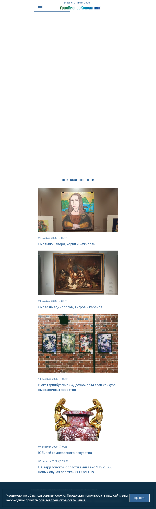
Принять (139, 498)
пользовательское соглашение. (62, 500)
